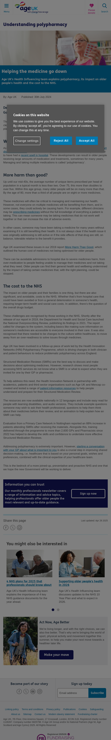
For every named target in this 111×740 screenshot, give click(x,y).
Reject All (61, 140)
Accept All (87, 140)
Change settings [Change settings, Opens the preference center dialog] (27, 140)
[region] (55, 129)
